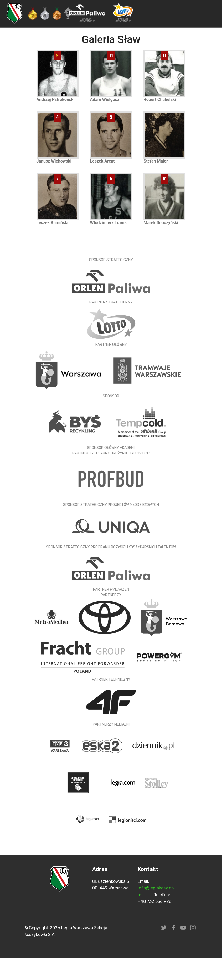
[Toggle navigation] (214, 8)
